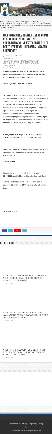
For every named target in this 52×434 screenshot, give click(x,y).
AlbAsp (40, 424)
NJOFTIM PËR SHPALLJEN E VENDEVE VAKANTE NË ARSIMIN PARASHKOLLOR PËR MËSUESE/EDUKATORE (25, 315)
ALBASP (22, 424)
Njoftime (10, 21)
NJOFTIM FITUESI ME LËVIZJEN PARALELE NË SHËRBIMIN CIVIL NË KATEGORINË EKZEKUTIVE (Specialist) (24, 277)
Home (2, 21)
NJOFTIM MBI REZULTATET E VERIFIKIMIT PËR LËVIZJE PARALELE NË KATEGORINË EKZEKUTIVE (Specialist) (24, 352)
